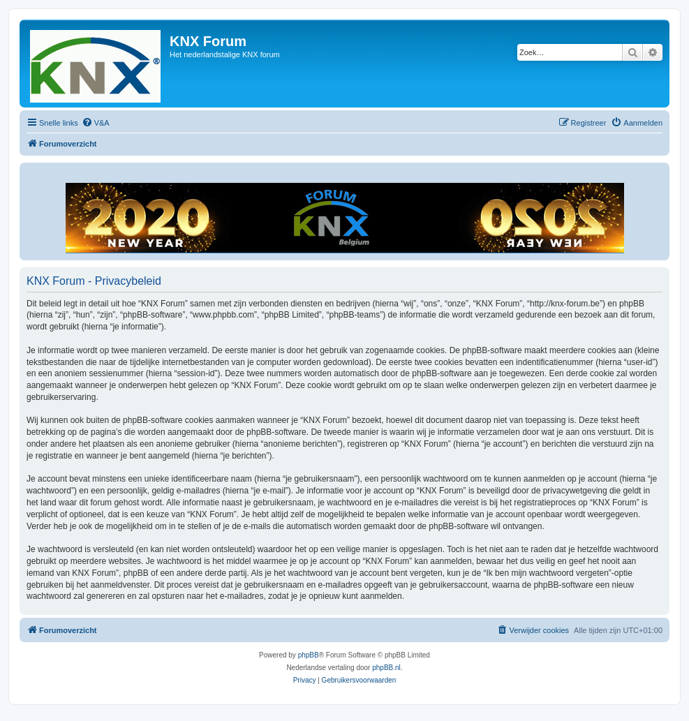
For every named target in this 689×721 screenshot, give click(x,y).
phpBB (308, 655)
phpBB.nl (386, 667)
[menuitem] (96, 122)
